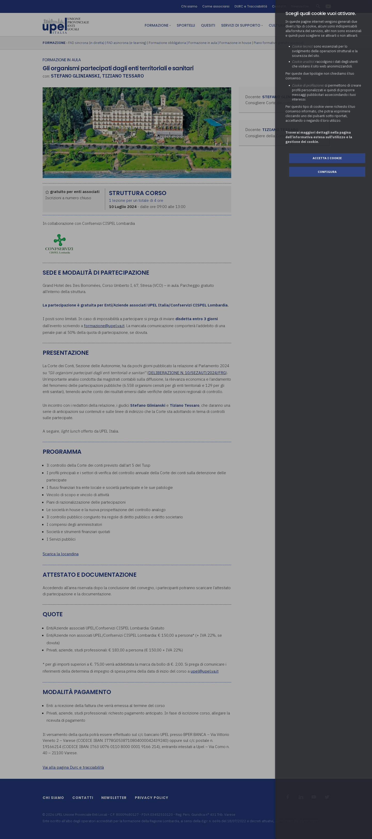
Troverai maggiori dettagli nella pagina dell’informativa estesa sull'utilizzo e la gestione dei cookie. (318, 137)
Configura (327, 172)
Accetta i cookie (327, 158)
